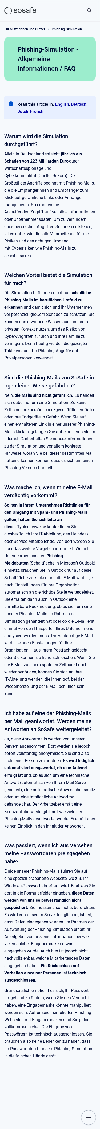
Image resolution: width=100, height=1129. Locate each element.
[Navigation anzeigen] (88, 1117)
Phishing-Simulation (67, 29)
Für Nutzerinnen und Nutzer (24, 29)
